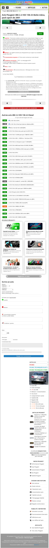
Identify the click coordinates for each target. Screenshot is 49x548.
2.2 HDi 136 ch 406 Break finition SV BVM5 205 (19, 145)
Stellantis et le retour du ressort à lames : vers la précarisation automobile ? (40, 422)
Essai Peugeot (35, 467)
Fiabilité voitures (36, 495)
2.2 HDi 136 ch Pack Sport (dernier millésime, (20, 124)
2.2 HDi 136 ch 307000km (14, 177)
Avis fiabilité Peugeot (38, 528)
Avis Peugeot (35, 473)
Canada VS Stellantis (39, 446)
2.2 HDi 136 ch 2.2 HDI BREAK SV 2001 (17, 195)
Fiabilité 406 (34, 398)
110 (37, 406)
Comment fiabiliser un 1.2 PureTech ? (40, 433)
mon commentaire (24, 356)
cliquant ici (36, 544)
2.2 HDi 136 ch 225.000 (13, 170)
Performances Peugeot (37, 464)
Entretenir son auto (37, 511)
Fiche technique (35, 387)
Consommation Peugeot (38, 470)
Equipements (35, 402)
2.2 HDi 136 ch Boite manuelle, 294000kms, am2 (19, 167)
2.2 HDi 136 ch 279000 (13, 210)
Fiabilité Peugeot (36, 475)
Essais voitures (36, 486)
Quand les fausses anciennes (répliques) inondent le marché (34, 267)
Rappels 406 (34, 400)
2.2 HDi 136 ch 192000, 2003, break (16, 202)
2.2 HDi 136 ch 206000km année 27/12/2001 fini (19, 163)
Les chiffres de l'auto (37, 520)
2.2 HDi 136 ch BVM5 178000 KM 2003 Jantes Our (20, 199)
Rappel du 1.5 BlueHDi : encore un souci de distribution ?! (40, 416)
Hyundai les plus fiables (9, 231)
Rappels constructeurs (38, 504)
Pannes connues (36, 501)
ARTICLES (31, 7)
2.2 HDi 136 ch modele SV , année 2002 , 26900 (19, 181)
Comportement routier (37, 396)
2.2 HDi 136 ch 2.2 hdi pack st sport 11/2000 (18, 142)
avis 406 (34, 389)
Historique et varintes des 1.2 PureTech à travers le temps (40, 438)
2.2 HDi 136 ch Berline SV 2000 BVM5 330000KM (19, 185)
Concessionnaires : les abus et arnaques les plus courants (10, 267)
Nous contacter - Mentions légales (24, 537)
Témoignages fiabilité (38, 498)
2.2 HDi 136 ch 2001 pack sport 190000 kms (18, 188)
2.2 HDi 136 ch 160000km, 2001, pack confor (18, 159)
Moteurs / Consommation (38, 391)
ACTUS (44, 7)
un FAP (25, 45)
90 (37, 404)
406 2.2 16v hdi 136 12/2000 (16, 127)
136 (37, 408)
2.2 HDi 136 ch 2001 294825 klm (15, 217)
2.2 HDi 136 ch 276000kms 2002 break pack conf (19, 149)
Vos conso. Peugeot (37, 530)
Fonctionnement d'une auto (39, 514)
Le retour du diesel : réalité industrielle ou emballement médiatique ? (40, 429)
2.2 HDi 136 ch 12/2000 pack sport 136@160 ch (19, 134)
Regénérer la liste (24, 276)
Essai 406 (33, 385)
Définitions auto (36, 517)
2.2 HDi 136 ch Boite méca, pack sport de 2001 (19, 131)
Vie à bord (34, 394)
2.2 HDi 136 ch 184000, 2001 (15, 206)
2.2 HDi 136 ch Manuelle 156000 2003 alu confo (19, 174)
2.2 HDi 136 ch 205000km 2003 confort (17, 213)
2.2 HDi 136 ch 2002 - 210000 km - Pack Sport (19, 138)
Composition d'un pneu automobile (35, 249)
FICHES (18, 7)
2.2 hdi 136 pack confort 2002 (15, 192)
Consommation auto (37, 492)
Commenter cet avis (23, 91)
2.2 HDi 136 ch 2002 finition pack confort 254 (19, 156)
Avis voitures (35, 483)
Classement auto (36, 489)
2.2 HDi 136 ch (13, 120)
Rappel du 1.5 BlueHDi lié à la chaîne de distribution (40, 443)
